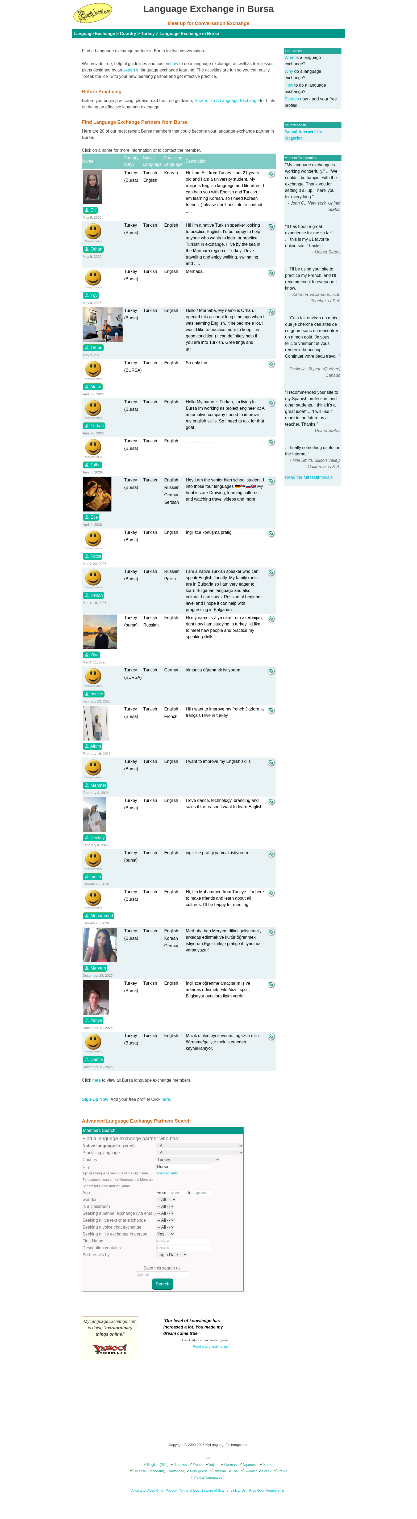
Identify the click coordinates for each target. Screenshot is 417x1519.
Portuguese (197, 1471)
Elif (90, 210)
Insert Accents (167, 1173)
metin (92, 876)
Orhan (93, 249)
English (151, 1465)
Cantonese (176, 1471)
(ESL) (164, 1465)
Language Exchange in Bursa (189, 33)
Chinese (138, 1471)
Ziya (91, 654)
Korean (267, 1465)
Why (289, 71)
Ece (91, 517)
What (289, 57)
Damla (93, 1059)
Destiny (94, 837)
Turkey (148, 33)
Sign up (292, 99)
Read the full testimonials (309, 477)
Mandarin (156, 1471)
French (196, 1465)
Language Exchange (94, 33)
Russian (218, 1471)
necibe (93, 693)
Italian (212, 1465)
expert (129, 70)
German (229, 1465)
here (96, 1080)
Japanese (248, 1465)
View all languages (208, 1477)
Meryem (95, 968)
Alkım (92, 746)
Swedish (249, 1471)
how (174, 63)
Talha (92, 464)
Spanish (179, 1465)
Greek (264, 1471)
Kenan (93, 595)
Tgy (91, 295)
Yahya (93, 1020)
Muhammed (98, 915)
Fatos (92, 556)
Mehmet (95, 785)
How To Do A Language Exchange (226, 100)
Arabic (280, 1471)
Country (128, 33)
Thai (233, 1471)
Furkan (94, 425)
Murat (92, 386)
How (289, 85)
